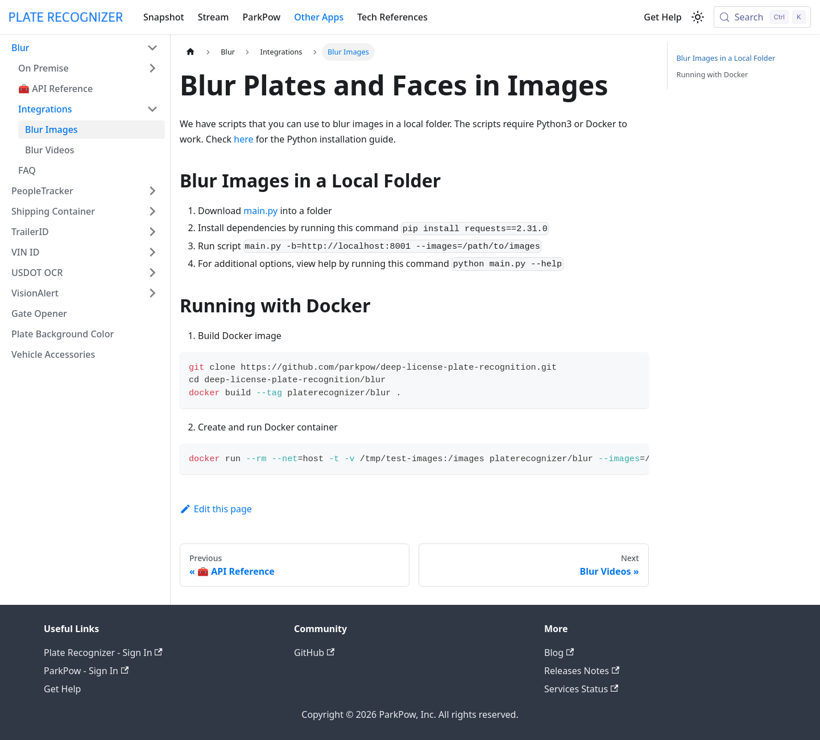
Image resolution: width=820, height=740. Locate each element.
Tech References (392, 17)
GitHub (314, 652)
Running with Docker (712, 74)
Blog (559, 652)
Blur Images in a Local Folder (726, 58)
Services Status (581, 689)
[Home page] (190, 52)
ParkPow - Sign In (86, 670)
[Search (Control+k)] (762, 17)
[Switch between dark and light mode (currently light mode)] (698, 17)
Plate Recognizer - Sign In (103, 652)
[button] (85, 48)
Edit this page (216, 509)
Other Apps (318, 17)
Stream (213, 17)
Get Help (663, 17)
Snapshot (163, 17)
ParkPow (262, 17)
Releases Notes (581, 670)
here (243, 139)
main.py (260, 210)
